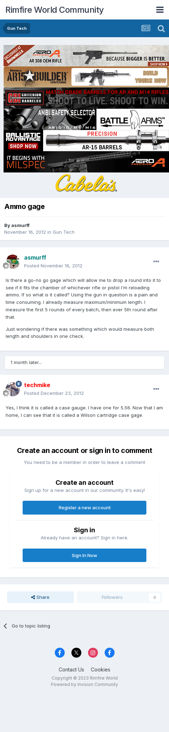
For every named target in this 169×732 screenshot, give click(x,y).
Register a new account (85, 507)
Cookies (100, 669)
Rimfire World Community (54, 10)
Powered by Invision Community (84, 684)
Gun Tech (64, 232)
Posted (53, 265)
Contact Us (71, 669)
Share (40, 597)
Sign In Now (84, 555)
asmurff (20, 225)
